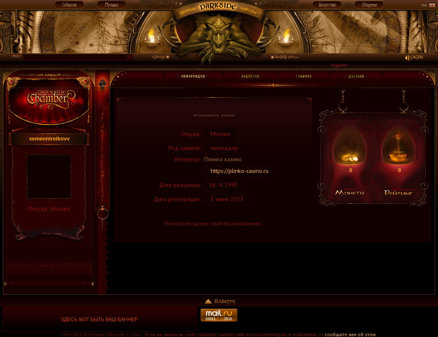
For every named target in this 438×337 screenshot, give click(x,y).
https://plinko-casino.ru (239, 171)
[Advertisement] (338, 319)
